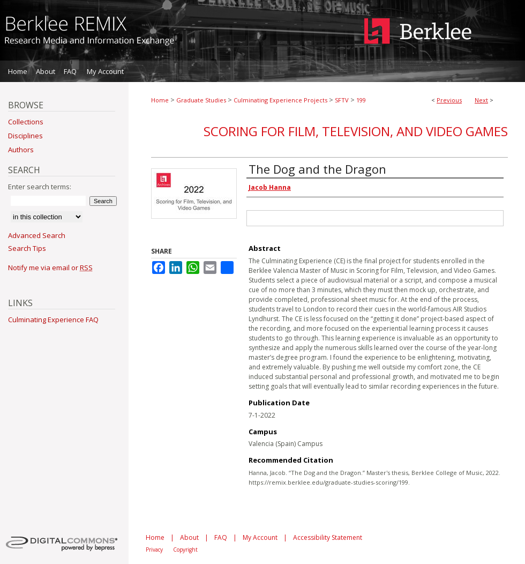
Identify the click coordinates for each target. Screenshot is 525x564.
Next (481, 100)
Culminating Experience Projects (280, 100)
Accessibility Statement (327, 537)
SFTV (342, 100)
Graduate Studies (201, 100)
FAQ (220, 537)
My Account (260, 537)
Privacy (154, 549)
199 (361, 100)
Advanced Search (36, 235)
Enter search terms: (39, 186)
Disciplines (25, 135)
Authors (21, 149)
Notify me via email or (50, 267)
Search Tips (27, 248)
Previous (449, 100)
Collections (25, 122)
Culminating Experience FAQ (53, 319)
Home (160, 100)
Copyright (185, 549)
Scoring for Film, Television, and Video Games (356, 131)
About (189, 537)
